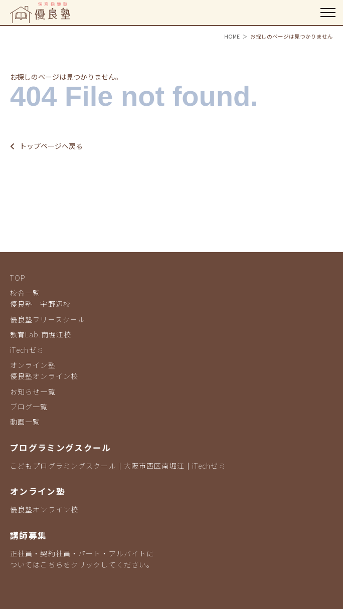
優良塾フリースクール (47, 319)
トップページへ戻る (46, 146)
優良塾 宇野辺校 (40, 304)
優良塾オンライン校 (44, 376)
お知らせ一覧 (33, 391)
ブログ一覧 (29, 406)
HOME (232, 36)
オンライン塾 (33, 365)
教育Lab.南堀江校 (40, 334)
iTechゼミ (27, 350)
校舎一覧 (25, 293)
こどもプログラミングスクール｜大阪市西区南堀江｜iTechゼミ (118, 466)
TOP (18, 278)
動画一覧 (25, 422)
